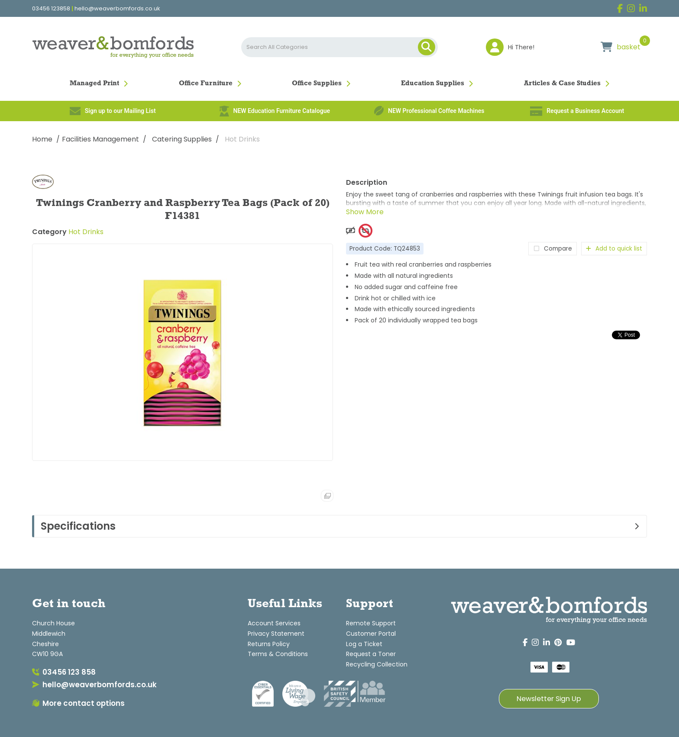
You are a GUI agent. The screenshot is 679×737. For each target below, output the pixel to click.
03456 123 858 (64, 672)
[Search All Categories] (339, 47)
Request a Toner (371, 654)
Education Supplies (432, 83)
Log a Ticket (364, 644)
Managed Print (94, 83)
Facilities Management (100, 139)
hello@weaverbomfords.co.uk (117, 9)
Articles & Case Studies (562, 83)
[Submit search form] (426, 47)
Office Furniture (206, 83)
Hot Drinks (242, 139)
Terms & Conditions (278, 654)
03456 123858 (51, 9)
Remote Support (371, 623)
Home (42, 139)
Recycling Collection (376, 664)
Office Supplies (317, 83)
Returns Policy (269, 644)
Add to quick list (614, 249)
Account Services (274, 623)
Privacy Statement (276, 633)
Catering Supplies (182, 139)
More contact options (78, 703)
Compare (552, 249)
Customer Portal (371, 633)
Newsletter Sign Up (549, 699)
